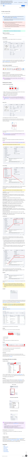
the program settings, (7, 133)
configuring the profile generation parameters (13, 439)
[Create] (23, 5)
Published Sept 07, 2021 (22, 7)
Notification (20, 379)
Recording (6, 283)
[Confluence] (3, 5)
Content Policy (18, 302)
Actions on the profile (19, 438)
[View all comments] (26, 452)
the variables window (19, 374)
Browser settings (20, 142)
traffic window (4, 302)
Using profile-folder (6, 451)
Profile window (15, 17)
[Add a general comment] (5, 456)
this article (11, 356)
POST (13, 440)
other (16, 440)
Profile (4, 445)
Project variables (6, 449)
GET (11, 440)
